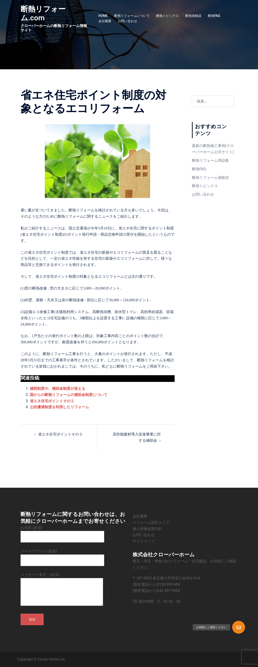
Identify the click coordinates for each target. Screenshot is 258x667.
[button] (238, 627)
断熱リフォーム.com (43, 13)
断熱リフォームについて (132, 16)
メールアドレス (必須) (62, 555)
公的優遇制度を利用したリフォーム (59, 407)
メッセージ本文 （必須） (62, 590)
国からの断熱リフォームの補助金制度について (68, 395)
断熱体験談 (193, 16)
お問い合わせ (127, 21)
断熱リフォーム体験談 (210, 177)
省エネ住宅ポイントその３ (60, 434)
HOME (103, 16)
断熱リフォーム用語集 (210, 160)
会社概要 (104, 21)
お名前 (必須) (62, 532)
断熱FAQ (214, 16)
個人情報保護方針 (147, 529)
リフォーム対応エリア (151, 522)
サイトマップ (144, 541)
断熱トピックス (167, 16)
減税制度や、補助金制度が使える (57, 388)
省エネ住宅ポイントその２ (52, 401)
